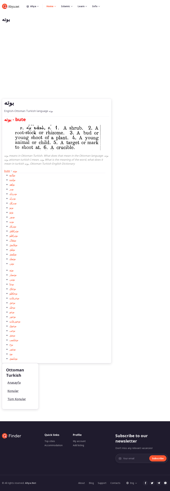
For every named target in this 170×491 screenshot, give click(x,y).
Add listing (78, 445)
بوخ (11, 344)
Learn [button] (81, 6)
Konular (13, 391)
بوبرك (12, 198)
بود (11, 354)
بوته (15, 171)
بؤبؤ (11, 212)
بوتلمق (13, 254)
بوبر (11, 189)
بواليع (12, 175)
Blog (91, 483)
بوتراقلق (14, 231)
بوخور (12, 349)
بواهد (12, 184)
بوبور (12, 217)
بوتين (12, 279)
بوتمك (12, 259)
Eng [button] (130, 483)
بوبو (11, 207)
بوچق (12, 335)
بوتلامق (13, 245)
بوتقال (12, 240)
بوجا (11, 284)
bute (7, 171)
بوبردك (13, 194)
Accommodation (53, 445)
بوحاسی (13, 340)
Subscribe (158, 458)
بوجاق (12, 289)
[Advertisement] (85, 66)
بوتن (11, 263)
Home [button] (49, 6)
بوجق (12, 302)
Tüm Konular (16, 399)
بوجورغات (14, 321)
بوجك (12, 307)
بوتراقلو (13, 235)
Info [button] (94, 6)
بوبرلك (13, 203)
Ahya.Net (30, 483)
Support (102, 483)
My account (79, 441)
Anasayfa (14, 383)
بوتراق (12, 226)
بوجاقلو (13, 293)
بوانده (12, 180)
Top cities (49, 441)
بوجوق (12, 326)
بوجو (11, 312)
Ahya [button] (34, 6)
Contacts (115, 483)
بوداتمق (13, 358)
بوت (11, 221)
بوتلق (12, 249)
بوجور (12, 316)
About (81, 483)
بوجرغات (14, 298)
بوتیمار (13, 275)
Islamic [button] (65, 6)
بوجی (12, 330)
